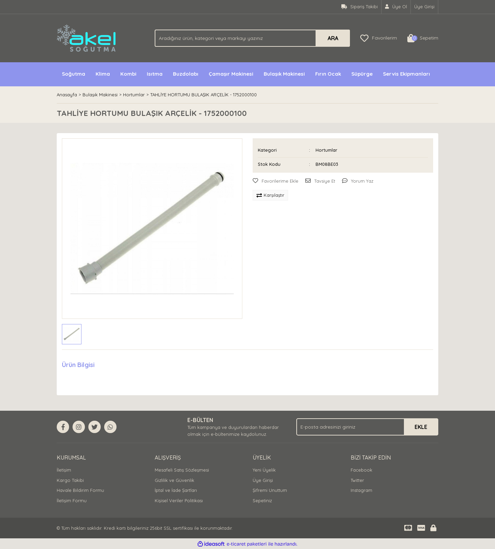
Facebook (361, 470)
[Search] (252, 38)
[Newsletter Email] (367, 426)
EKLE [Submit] (421, 426)
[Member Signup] (396, 7)
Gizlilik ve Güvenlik (174, 480)
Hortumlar (326, 150)
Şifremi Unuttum (270, 490)
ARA (333, 38)
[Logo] (87, 37)
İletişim (64, 470)
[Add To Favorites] (275, 181)
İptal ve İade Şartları (176, 490)
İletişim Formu (72, 500)
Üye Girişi (263, 480)
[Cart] (422, 38)
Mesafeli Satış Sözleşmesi (182, 470)
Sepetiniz (262, 500)
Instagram (361, 490)
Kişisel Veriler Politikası (179, 500)
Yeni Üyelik (264, 470)
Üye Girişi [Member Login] (424, 6)
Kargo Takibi (70, 480)
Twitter (357, 480)
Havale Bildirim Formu (80, 490)
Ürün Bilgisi (78, 365)
